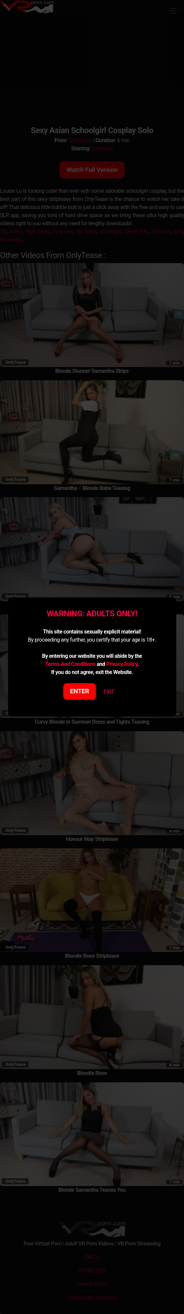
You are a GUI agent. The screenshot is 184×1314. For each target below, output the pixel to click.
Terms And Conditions (70, 664)
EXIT (109, 692)
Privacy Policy (122, 664)
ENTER (79, 691)
